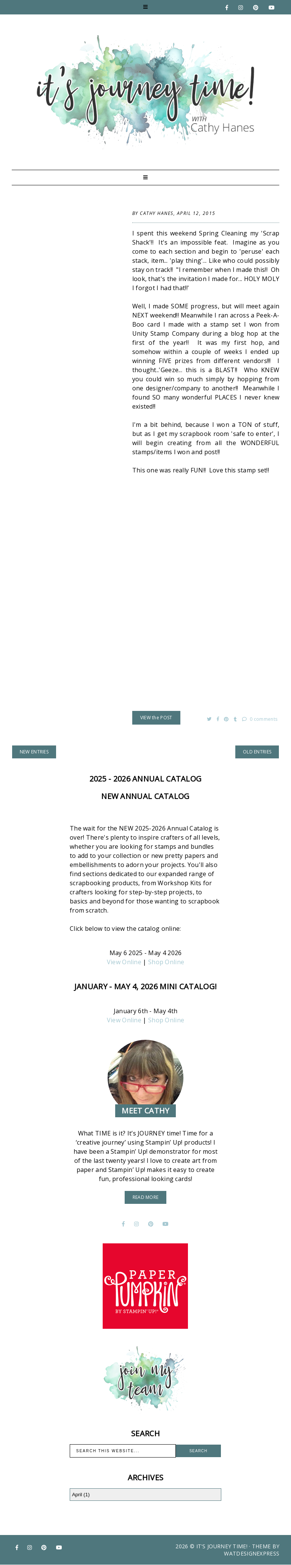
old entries (257, 752)
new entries (34, 752)
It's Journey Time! (221, 1546)
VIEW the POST (156, 717)
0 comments (260, 719)
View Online (124, 962)
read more (146, 1197)
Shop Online (166, 962)
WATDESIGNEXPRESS (251, 1553)
